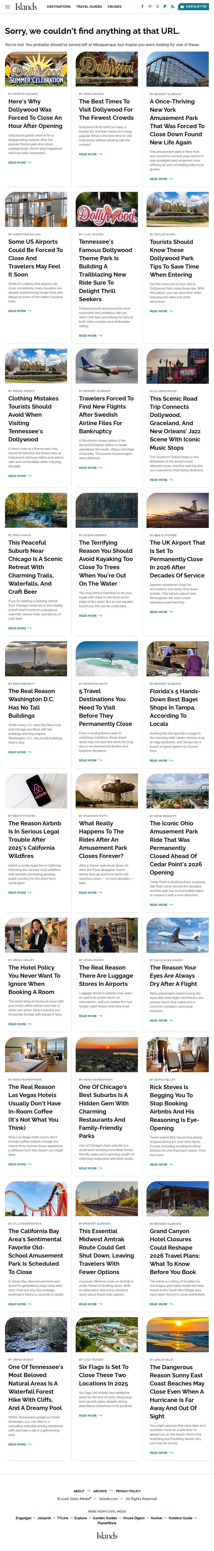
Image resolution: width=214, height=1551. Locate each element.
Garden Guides (105, 1518)
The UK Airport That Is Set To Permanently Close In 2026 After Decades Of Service (177, 559)
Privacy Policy (128, 1491)
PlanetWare (107, 1523)
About (79, 1491)
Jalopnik (44, 1518)
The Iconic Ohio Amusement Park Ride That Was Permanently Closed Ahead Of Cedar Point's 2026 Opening (176, 848)
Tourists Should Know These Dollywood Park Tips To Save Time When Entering (174, 258)
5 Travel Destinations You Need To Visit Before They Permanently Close (105, 707)
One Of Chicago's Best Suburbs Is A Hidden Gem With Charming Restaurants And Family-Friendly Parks (104, 1111)
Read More (17, 162)
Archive (100, 1491)
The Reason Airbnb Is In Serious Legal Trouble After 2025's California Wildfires (34, 840)
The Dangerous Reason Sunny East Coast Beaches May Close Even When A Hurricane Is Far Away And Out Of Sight (177, 1392)
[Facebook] (142, 7)
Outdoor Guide (180, 1518)
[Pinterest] (150, 7)
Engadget (23, 1518)
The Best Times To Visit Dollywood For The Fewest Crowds (106, 109)
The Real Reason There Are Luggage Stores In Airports (106, 975)
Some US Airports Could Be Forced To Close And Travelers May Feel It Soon (35, 258)
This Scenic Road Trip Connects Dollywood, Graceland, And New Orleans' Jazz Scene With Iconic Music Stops (175, 423)
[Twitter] (157, 7)
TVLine (62, 1518)
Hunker (157, 1518)
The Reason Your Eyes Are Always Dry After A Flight (173, 975)
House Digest (134, 1518)
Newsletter (193, 6)
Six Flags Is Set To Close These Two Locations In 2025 (104, 1375)
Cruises (114, 7)
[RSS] (173, 7)
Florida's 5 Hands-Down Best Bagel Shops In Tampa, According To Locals (175, 708)
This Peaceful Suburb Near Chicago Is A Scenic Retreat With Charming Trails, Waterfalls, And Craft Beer (35, 567)
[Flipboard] (165, 7)
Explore (80, 1518)
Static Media (79, 1499)
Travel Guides (89, 7)
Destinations (59, 7)
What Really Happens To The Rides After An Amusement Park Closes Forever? (103, 840)
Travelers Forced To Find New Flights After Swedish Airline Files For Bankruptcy (106, 415)
